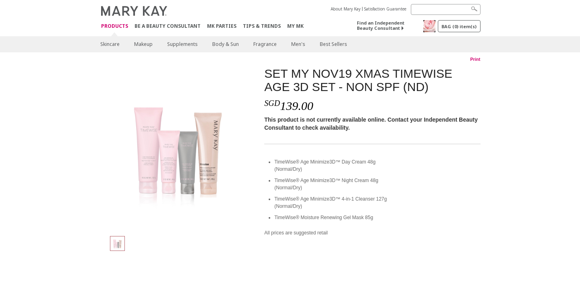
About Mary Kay (345, 9)
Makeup (143, 44)
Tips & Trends (262, 26)
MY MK (295, 26)
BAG (458, 26)
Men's (298, 44)
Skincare (110, 44)
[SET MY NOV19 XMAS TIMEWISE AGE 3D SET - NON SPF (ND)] (179, 147)
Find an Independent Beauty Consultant (380, 25)
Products (114, 26)
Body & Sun (225, 44)
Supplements (182, 44)
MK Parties (221, 26)
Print (475, 59)
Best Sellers (333, 44)
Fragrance (265, 44)
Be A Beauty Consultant (168, 26)
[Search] (446, 9)
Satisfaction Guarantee (385, 9)
